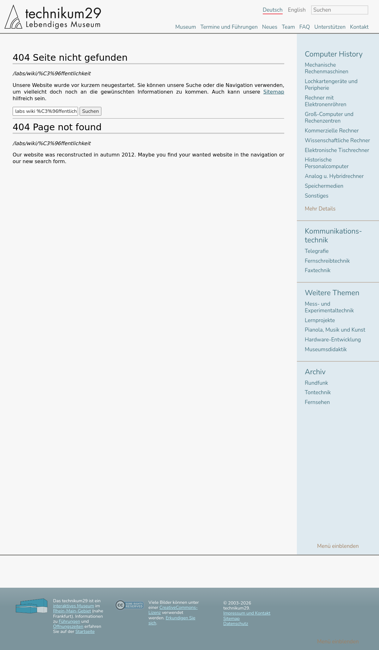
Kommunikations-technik (333, 235)
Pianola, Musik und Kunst (335, 330)
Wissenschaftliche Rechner (337, 140)
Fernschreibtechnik (327, 261)
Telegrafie (317, 251)
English (297, 10)
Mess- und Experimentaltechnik (329, 307)
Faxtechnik (317, 270)
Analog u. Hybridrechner (334, 176)
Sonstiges (316, 195)
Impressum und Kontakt (246, 613)
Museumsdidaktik (326, 349)
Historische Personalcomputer (327, 163)
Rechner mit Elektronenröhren (325, 101)
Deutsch (273, 10)
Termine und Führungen (228, 27)
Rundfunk (316, 383)
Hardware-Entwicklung (333, 339)
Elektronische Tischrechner (337, 150)
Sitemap (273, 92)
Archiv (315, 372)
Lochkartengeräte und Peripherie (331, 85)
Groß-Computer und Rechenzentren (329, 118)
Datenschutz (235, 624)
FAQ (304, 27)
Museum (185, 27)
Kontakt (359, 27)
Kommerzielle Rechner (332, 130)
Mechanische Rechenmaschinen (326, 68)
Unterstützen (330, 27)
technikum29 (52, 16)
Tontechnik (318, 392)
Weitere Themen (332, 293)
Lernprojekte (320, 320)
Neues (269, 27)
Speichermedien (324, 186)
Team (288, 27)
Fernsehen (317, 402)
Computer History (334, 54)
